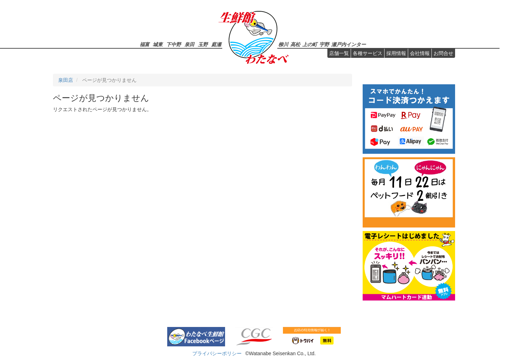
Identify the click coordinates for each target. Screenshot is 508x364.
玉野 (203, 44)
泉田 (189, 44)
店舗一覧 (339, 53)
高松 (295, 44)
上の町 (309, 44)
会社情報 (420, 53)
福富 (145, 44)
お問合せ (443, 53)
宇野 (324, 44)
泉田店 (65, 80)
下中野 (173, 44)
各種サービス (367, 53)
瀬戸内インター (348, 44)
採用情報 (396, 53)
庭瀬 (216, 44)
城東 (158, 44)
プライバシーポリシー (217, 353)
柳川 (283, 44)
